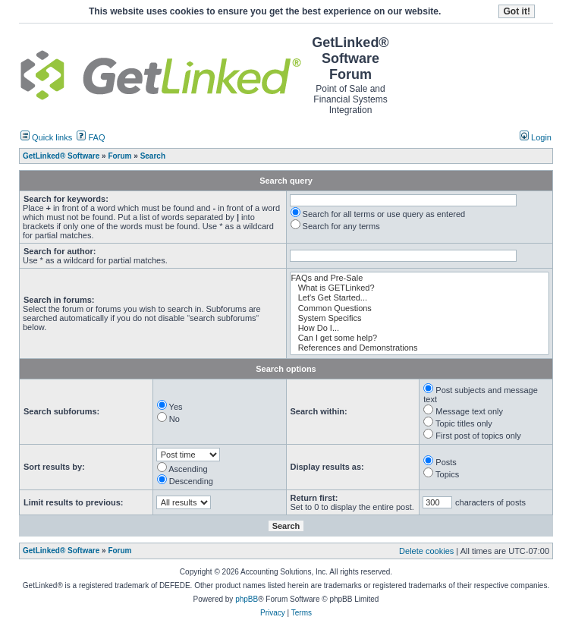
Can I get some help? (419, 338)
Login (536, 137)
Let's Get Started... (419, 298)
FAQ (91, 137)
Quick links (46, 137)
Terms (301, 613)
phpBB (246, 599)
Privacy (272, 613)
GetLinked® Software (61, 550)
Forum (119, 550)
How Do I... (419, 328)
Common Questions (419, 308)
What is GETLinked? (419, 288)
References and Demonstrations (419, 348)
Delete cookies (426, 550)
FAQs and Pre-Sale (419, 278)
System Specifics (419, 318)
